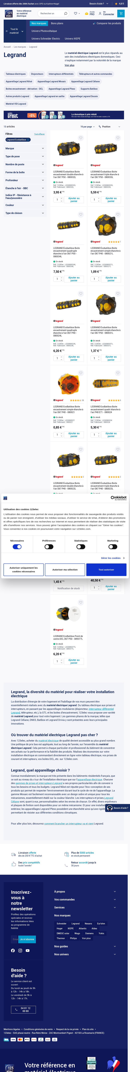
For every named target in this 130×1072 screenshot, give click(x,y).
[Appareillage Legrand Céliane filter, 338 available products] (85, 81)
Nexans (88, 923)
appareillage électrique (89, 779)
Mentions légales (12, 1029)
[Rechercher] (66, 13)
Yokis (101, 933)
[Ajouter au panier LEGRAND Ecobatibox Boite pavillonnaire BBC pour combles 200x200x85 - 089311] (111, 587)
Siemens (89, 933)
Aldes (94, 928)
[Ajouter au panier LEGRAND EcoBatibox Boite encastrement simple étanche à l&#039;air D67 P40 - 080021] (74, 434)
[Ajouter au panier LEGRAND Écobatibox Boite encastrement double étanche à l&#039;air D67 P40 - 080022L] (74, 511)
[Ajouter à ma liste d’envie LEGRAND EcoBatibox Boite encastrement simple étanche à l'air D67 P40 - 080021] (81, 373)
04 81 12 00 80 (22, 1010)
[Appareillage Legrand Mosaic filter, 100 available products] (51, 81)
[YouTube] (27, 950)
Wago (77, 933)
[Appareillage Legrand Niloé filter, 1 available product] (19, 81)
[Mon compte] (106, 13)
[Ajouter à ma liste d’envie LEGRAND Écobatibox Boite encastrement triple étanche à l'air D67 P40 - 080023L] (118, 449)
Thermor (61, 938)
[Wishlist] (77, 13)
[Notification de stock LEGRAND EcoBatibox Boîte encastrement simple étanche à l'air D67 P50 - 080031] (68, 588)
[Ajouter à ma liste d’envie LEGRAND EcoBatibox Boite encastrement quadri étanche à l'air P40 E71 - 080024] (118, 373)
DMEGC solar (63, 933)
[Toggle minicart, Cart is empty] (121, 13)
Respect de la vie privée (67, 1029)
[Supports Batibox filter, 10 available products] (89, 89)
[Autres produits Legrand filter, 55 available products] (17, 96)
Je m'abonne (27, 939)
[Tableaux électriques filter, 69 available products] (16, 74)
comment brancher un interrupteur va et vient (69, 823)
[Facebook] (13, 950)
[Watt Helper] (117, 808)
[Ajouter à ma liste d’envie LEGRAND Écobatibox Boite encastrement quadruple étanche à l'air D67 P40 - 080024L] (81, 294)
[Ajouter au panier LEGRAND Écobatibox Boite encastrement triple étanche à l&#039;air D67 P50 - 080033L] (111, 199)
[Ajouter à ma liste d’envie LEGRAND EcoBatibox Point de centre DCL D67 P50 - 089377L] (81, 602)
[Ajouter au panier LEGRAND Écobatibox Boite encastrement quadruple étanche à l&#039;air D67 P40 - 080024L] (74, 358)
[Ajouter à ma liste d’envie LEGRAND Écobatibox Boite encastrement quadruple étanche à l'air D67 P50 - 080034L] (81, 214)
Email (16, 939)
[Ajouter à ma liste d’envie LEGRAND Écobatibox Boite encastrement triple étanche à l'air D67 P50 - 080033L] (118, 138)
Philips (73, 938)
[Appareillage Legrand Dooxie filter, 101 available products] (84, 96)
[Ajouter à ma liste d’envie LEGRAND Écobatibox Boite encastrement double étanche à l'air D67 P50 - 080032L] (81, 138)
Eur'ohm (101, 923)
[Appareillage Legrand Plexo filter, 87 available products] (61, 89)
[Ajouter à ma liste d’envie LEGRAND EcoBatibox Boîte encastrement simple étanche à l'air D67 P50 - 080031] (81, 526)
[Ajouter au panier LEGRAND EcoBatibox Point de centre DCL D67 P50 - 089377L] (74, 661)
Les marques (20, 47)
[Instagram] (20, 950)
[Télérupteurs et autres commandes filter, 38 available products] (95, 74)
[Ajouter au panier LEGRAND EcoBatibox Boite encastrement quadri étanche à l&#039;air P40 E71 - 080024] (111, 434)
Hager (60, 928)
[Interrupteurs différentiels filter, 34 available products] (61, 74)
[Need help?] (99, 4)
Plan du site (88, 1029)
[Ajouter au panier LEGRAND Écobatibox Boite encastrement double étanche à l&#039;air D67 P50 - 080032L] (74, 199)
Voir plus (69, 65)
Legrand (76, 923)
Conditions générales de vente (38, 1029)
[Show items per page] (87, 127)
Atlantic (82, 928)
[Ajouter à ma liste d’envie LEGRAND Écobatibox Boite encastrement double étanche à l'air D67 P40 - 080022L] (81, 449)
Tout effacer (39, 134)
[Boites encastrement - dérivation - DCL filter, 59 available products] (24, 89)
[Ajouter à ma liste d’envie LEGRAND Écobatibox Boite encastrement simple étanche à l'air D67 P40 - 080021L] (118, 214)
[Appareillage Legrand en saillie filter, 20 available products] (49, 96)
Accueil (7, 47)
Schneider (61, 923)
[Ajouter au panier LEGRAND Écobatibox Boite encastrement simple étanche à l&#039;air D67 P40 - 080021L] (111, 279)
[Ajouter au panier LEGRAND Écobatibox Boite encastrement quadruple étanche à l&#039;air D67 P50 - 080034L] (74, 279)
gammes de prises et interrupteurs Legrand (38, 783)
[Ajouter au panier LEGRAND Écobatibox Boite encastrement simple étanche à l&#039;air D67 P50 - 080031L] (111, 358)
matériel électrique (48, 740)
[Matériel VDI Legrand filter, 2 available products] (16, 104)
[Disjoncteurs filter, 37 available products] (37, 74)
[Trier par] (112, 127)
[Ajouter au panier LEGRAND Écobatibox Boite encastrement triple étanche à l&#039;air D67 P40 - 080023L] (111, 511)
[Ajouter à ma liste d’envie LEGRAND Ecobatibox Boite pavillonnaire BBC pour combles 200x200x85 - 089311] (118, 526)
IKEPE (71, 928)
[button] (114, 242)
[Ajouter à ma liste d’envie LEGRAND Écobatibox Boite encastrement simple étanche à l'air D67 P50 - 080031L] (118, 294)
